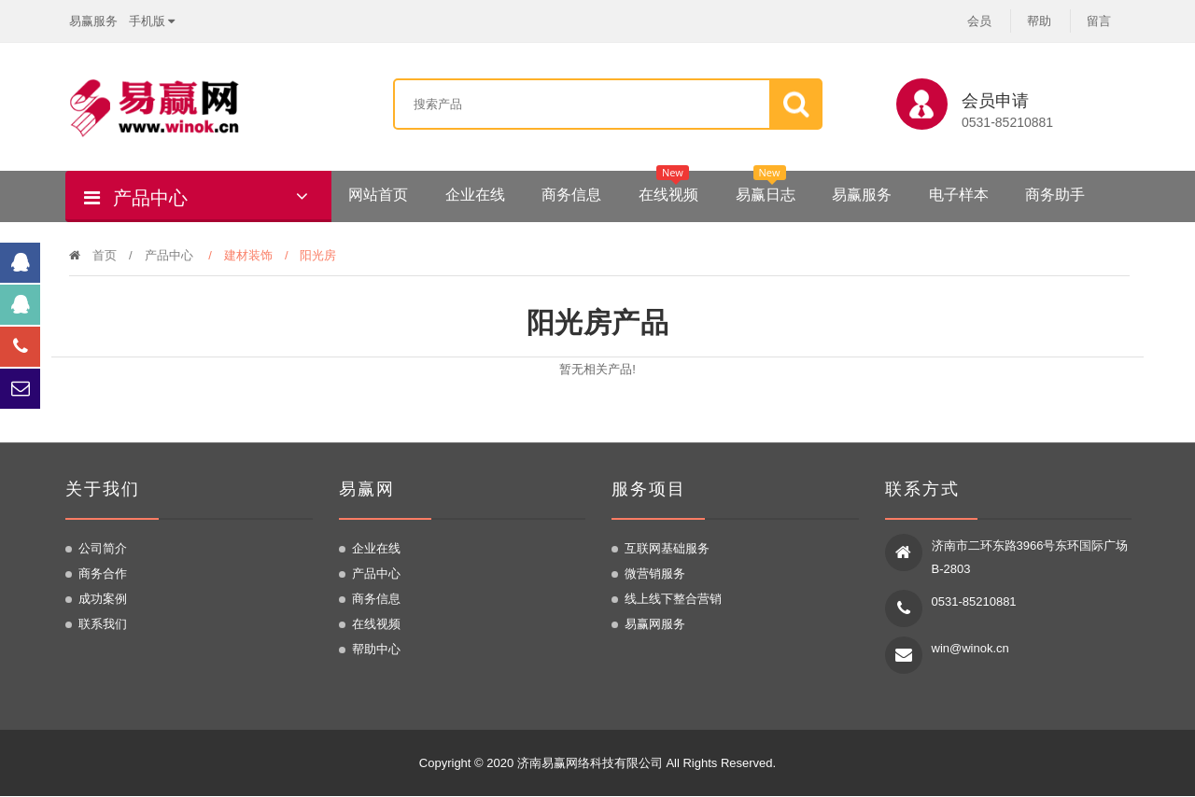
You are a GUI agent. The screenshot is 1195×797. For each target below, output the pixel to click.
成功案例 (102, 600)
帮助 (1039, 21)
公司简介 (102, 549)
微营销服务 (655, 574)
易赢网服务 (655, 625)
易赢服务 (93, 20)
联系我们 (102, 625)
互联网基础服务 (667, 549)
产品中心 (169, 255)
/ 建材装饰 (246, 255)
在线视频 (668, 189)
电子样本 (959, 195)
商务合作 (102, 574)
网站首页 (378, 195)
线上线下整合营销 (673, 600)
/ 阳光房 (317, 255)
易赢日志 (765, 189)
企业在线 (475, 195)
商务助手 (1055, 195)
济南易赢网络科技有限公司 (590, 764)
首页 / (106, 255)
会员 (979, 21)
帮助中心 (376, 650)
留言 (1099, 21)
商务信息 (571, 195)
